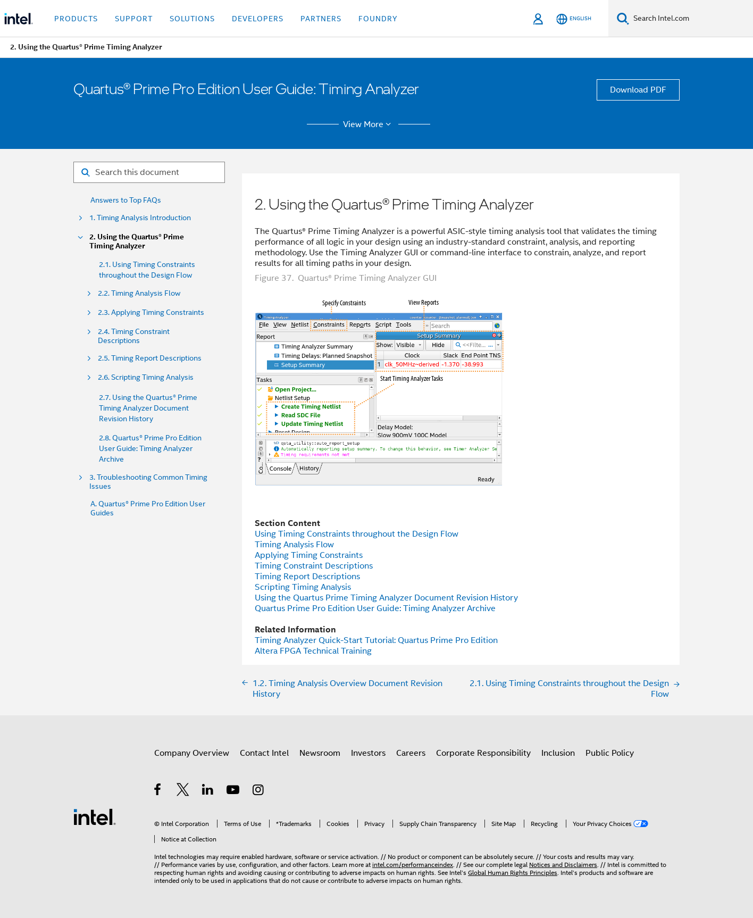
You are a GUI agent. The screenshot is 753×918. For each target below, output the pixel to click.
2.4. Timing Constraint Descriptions (134, 336)
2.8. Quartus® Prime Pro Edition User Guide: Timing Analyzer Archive (150, 448)
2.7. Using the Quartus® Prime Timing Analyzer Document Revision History (148, 408)
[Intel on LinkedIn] (208, 791)
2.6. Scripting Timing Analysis (146, 377)
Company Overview (191, 753)
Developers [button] (257, 18)
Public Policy (609, 753)
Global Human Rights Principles (512, 873)
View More (369, 124)
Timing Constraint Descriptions (314, 566)
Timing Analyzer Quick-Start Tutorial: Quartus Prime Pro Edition (376, 640)
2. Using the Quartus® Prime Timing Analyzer (136, 241)
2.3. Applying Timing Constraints (151, 312)
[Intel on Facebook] (158, 791)
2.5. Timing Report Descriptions (150, 358)
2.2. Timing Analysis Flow (139, 293)
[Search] (623, 18)
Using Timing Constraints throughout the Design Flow (356, 534)
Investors (368, 753)
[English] (574, 19)
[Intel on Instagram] (258, 791)
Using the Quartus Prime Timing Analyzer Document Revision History (386, 597)
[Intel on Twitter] (183, 791)
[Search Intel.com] (691, 19)
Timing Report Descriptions (307, 576)
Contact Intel (264, 753)
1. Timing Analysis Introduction (140, 217)
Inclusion (558, 753)
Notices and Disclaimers (563, 865)
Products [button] (76, 18)
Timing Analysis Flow (294, 544)
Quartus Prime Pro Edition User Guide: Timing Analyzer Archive (375, 608)
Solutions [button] (192, 18)
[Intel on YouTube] (233, 791)
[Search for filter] (149, 172)
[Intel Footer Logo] (94, 816)
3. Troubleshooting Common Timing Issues (148, 482)
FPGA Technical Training (313, 651)
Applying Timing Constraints (309, 555)
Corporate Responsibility (483, 753)
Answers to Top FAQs (125, 200)
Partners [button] (320, 18)
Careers (410, 753)
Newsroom (319, 753)
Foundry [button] (378, 18)
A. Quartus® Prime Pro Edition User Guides (147, 508)
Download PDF (638, 90)
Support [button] (134, 18)
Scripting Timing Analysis (303, 587)
